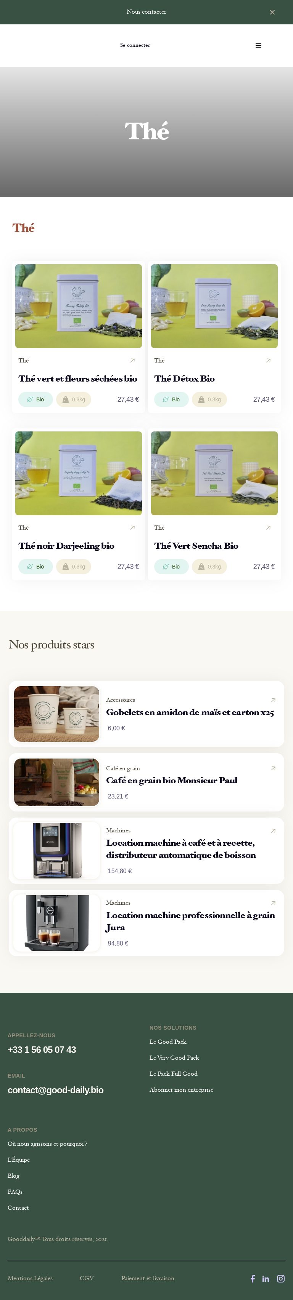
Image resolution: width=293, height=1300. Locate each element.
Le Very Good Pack (174, 1058)
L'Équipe (19, 1160)
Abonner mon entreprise (181, 1090)
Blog (13, 1176)
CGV (87, 1279)
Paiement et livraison (147, 1279)
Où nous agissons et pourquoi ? (47, 1144)
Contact (18, 1208)
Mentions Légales (30, 1279)
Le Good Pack (168, 1042)
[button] (258, 45)
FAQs (15, 1192)
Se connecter (135, 45)
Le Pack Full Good (174, 1074)
